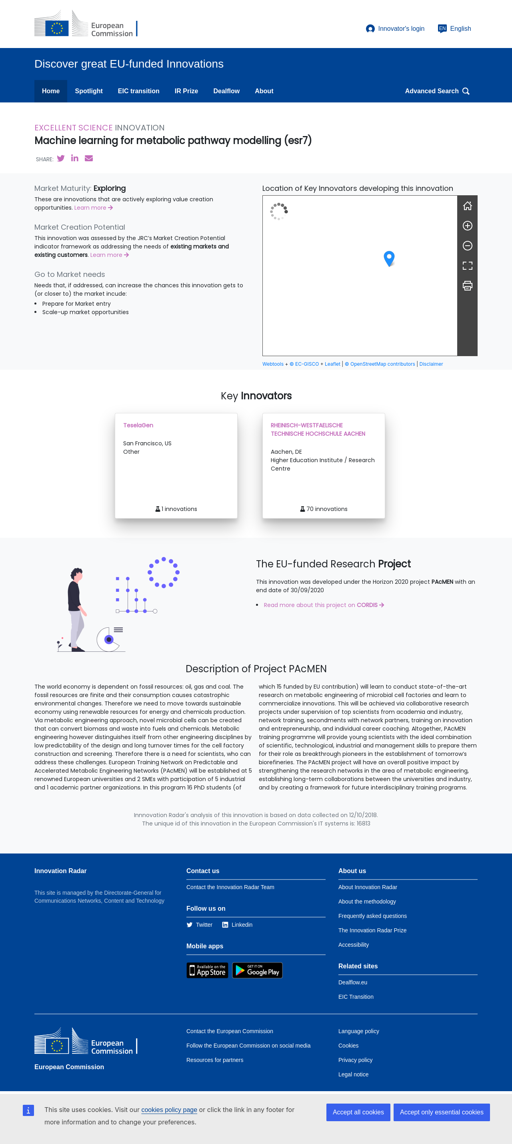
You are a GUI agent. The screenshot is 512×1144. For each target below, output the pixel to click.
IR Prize (186, 91)
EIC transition (139, 91)
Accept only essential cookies (442, 1112)
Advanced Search (437, 91)
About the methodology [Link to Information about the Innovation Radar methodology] (367, 901)
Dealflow (226, 91)
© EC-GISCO (304, 364)
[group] (360, 276)
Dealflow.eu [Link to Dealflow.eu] (352, 982)
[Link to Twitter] (199, 925)
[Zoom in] (468, 226)
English (454, 29)
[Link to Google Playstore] (257, 970)
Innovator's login (395, 29)
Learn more (93, 208)
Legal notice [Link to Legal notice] (353, 1074)
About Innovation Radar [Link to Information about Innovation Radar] (367, 887)
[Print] (468, 286)
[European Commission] (92, 24)
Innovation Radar (60, 871)
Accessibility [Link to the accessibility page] (353, 945)
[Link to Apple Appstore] (207, 970)
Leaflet (332, 364)
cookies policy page (169, 1109)
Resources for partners (214, 1060)
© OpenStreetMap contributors (380, 364)
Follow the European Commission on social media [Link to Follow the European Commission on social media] (248, 1045)
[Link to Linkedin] (237, 925)
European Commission (69, 1067)
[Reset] (468, 206)
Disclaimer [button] (431, 364)
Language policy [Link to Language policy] (358, 1031)
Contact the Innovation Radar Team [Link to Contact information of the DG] (230, 887)
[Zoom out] (468, 246)
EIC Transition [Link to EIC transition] (356, 997)
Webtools (273, 364)
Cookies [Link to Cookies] (348, 1045)
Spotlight (88, 91)
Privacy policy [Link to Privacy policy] (355, 1060)
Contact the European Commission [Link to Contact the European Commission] (229, 1031)
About (264, 91)
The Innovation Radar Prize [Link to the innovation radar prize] (372, 930)
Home (51, 91)
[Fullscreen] (468, 266)
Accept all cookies (358, 1112)
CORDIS (368, 605)
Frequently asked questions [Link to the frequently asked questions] (372, 916)
